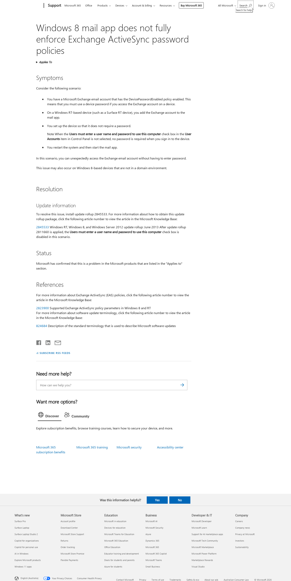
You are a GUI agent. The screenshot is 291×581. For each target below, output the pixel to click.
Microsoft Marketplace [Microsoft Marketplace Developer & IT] (203, 547)
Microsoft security (129, 447)
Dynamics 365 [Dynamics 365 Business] (152, 540)
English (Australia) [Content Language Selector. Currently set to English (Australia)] (29, 578)
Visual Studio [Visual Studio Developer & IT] (198, 566)
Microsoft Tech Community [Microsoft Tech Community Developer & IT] (205, 540)
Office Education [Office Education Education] (112, 547)
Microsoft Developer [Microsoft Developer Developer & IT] (202, 521)
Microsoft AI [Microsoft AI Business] (151, 521)
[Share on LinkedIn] (46, 341)
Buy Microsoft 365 (191, 5)
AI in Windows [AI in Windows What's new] (21, 553)
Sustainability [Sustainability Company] (242, 547)
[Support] (54, 5)
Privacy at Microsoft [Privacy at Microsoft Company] (245, 534)
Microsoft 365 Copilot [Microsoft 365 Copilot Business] (156, 553)
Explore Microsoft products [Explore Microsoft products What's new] (28, 560)
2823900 (42, 308)
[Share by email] (56, 341)
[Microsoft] (28, 5)
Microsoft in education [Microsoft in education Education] (115, 521)
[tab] (50, 415)
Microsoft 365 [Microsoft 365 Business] (152, 547)
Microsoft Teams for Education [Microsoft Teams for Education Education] (119, 534)
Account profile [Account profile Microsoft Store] (68, 521)
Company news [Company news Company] (242, 527)
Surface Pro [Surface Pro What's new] (20, 521)
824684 (41, 326)
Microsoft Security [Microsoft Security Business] (154, 527)
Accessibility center (170, 447)
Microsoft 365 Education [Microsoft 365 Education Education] (116, 540)
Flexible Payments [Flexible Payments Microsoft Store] (69, 560)
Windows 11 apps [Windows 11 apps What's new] (23, 566)
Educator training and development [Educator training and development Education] (121, 553)
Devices (119, 5)
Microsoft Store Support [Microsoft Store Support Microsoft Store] (72, 534)
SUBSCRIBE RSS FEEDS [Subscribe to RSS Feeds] (55, 353)
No (180, 500)
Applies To (45, 62)
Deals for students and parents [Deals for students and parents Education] (119, 560)
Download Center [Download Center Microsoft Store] (69, 527)
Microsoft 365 (72, 5)
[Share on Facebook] (39, 341)
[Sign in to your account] (266, 5)
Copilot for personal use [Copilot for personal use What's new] (26, 547)
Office (88, 5)
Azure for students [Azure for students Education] (113, 566)
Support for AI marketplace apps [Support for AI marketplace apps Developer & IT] (207, 534)
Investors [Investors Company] (239, 540)
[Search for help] (246, 5)
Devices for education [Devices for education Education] (114, 527)
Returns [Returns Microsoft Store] (64, 540)
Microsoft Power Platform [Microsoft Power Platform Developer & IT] (204, 553)
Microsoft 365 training (92, 447)
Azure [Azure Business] (148, 534)
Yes (157, 500)
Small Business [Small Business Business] (153, 566)
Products (102, 5)
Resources (166, 5)
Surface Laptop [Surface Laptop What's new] (22, 527)
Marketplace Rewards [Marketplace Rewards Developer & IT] (202, 560)
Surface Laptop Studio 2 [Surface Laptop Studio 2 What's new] (26, 534)
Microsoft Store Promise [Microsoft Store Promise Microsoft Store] (72, 553)
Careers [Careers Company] (239, 521)
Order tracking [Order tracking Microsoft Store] (68, 547)
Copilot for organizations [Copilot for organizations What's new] (27, 540)
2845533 (42, 227)
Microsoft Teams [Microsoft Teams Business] (154, 560)
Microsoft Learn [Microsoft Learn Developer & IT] (199, 527)
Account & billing (142, 5)
